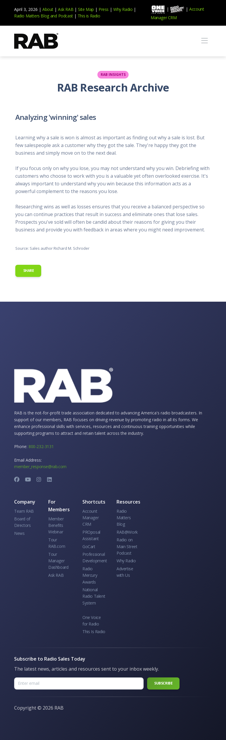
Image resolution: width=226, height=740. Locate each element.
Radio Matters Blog (31, 16)
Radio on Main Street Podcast (127, 546)
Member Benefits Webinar (56, 525)
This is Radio (89, 16)
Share (28, 270)
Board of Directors (22, 522)
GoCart (88, 546)
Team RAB (24, 511)
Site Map (86, 9)
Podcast (65, 16)
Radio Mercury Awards (89, 575)
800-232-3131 (41, 446)
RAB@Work (127, 532)
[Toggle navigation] (204, 41)
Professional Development (94, 557)
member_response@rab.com (40, 466)
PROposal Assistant (91, 535)
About (47, 9)
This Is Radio (93, 631)
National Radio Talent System (93, 596)
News (19, 533)
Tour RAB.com (56, 543)
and (53, 16)
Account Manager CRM (90, 517)
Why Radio (122, 9)
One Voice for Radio (91, 621)
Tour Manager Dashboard (58, 560)
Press (104, 9)
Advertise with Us (125, 572)
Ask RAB (65, 9)
